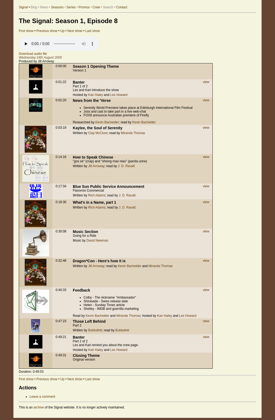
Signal (23, 7)
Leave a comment (42, 397)
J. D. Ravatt (126, 166)
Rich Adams (96, 195)
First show (26, 31)
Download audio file (33, 54)
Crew (96, 7)
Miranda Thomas (133, 133)
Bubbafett (95, 330)
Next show (74, 31)
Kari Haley (95, 95)
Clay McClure (97, 133)
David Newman (97, 240)
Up (62, 31)
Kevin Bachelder (107, 122)
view (206, 82)
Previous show (47, 31)
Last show (92, 31)
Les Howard (118, 95)
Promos (84, 7)
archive (39, 407)
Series (71, 7)
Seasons (57, 7)
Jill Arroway (96, 166)
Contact (121, 7)
